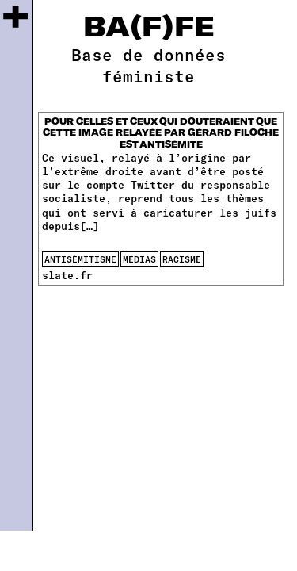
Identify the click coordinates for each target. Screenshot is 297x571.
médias (139, 259)
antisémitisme (80, 259)
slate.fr (67, 275)
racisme (181, 259)
